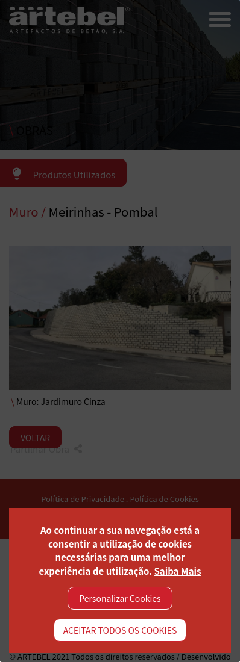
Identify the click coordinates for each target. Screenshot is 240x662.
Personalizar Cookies (119, 598)
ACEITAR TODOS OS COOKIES (120, 630)
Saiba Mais (177, 571)
